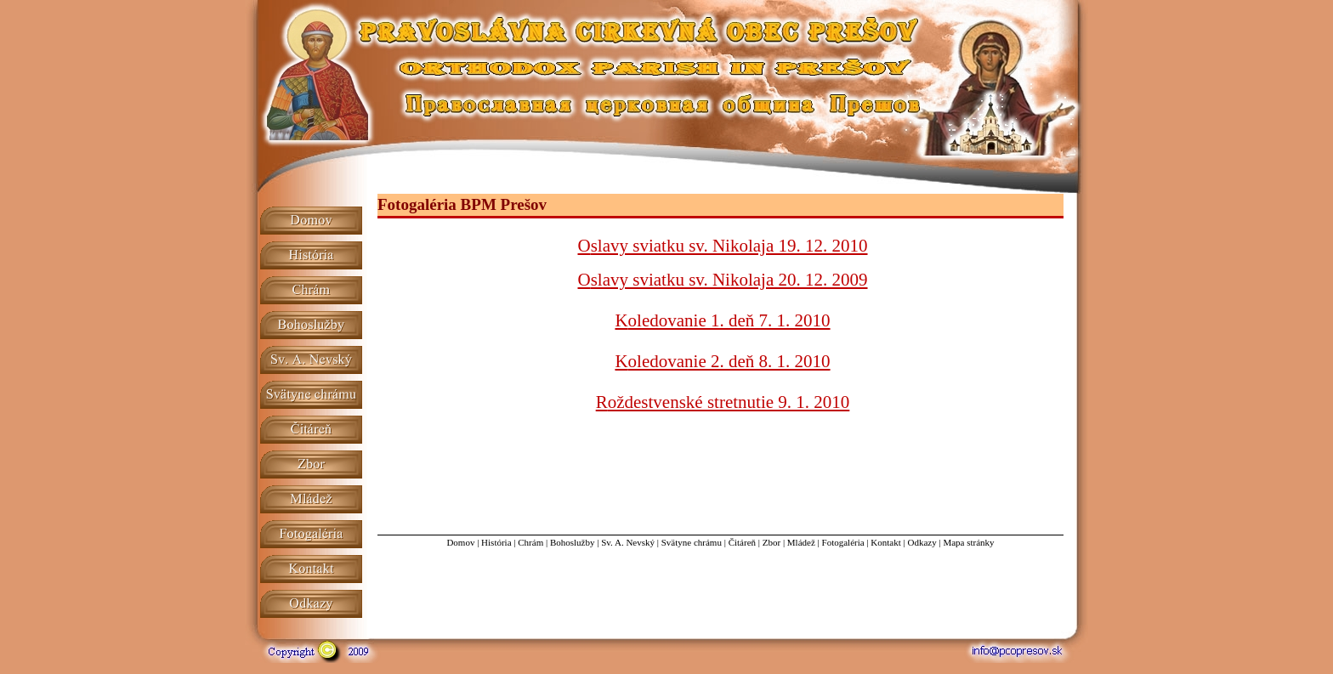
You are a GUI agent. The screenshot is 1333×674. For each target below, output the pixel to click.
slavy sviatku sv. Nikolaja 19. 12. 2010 (729, 245)
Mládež (801, 542)
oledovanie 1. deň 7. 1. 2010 (729, 320)
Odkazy (921, 542)
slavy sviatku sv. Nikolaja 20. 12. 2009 (729, 279)
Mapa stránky (968, 542)
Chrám (530, 542)
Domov (460, 542)
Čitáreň (742, 542)
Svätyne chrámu (691, 542)
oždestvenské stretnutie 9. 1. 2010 (729, 402)
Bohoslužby (572, 542)
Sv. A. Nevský (628, 542)
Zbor (771, 542)
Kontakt (885, 542)
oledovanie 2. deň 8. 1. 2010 (729, 361)
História (496, 542)
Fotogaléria (843, 542)
